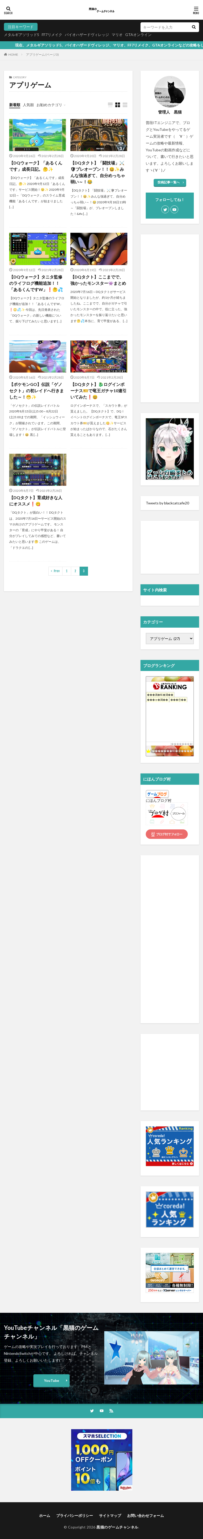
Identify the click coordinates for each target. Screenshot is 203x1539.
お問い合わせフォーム (145, 1515)
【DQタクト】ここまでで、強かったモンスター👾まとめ (98, 280)
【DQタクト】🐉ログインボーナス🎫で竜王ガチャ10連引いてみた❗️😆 (98, 390)
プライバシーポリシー (74, 1515)
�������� (181, 743)
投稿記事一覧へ (169, 182)
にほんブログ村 (158, 800)
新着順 (14, 104)
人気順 (28, 104)
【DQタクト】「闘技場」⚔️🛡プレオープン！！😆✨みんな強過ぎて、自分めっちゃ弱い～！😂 (97, 172)
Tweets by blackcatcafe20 (167, 503)
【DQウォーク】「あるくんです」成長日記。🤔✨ (35, 166)
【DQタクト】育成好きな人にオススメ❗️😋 (35, 500)
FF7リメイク (52, 34)
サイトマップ (110, 1515)
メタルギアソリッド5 (21, 34)
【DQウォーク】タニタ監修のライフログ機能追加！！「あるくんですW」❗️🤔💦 (36, 283)
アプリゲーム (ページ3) (42, 54)
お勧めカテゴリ (49, 104)
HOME (13, 54)
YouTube (51, 1380)
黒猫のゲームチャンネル (117, 1527)
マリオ (117, 34)
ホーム (44, 1515)
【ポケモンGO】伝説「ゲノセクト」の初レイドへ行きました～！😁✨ (36, 390)
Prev (57, 571)
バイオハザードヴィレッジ (87, 34)
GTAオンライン (138, 34)
